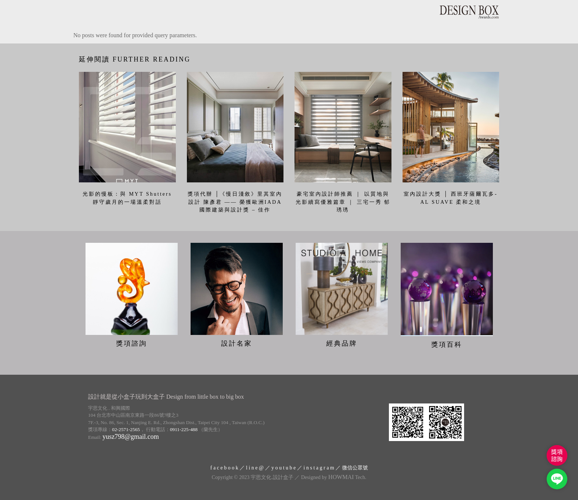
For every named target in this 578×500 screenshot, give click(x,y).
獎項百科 (446, 343)
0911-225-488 (184, 428)
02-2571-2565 (126, 428)
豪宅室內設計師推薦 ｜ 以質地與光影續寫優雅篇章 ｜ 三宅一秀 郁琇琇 (343, 202)
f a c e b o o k (224, 466)
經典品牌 (341, 342)
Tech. (347, 476)
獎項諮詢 (131, 342)
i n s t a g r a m (318, 466)
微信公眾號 (355, 466)
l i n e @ (255, 466)
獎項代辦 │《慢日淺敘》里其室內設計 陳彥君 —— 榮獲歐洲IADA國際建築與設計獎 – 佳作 (235, 202)
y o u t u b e (283, 466)
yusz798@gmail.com (130, 435)
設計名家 (236, 342)
